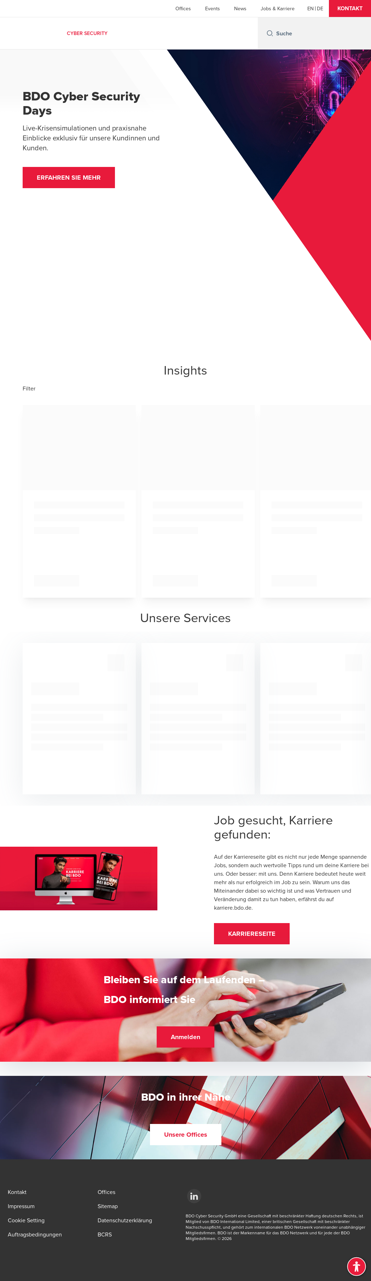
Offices (183, 8)
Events (212, 8)
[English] (310, 8)
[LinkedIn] (194, 1196)
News (240, 8)
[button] (350, 8)
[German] (320, 8)
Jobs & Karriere (278, 8)
